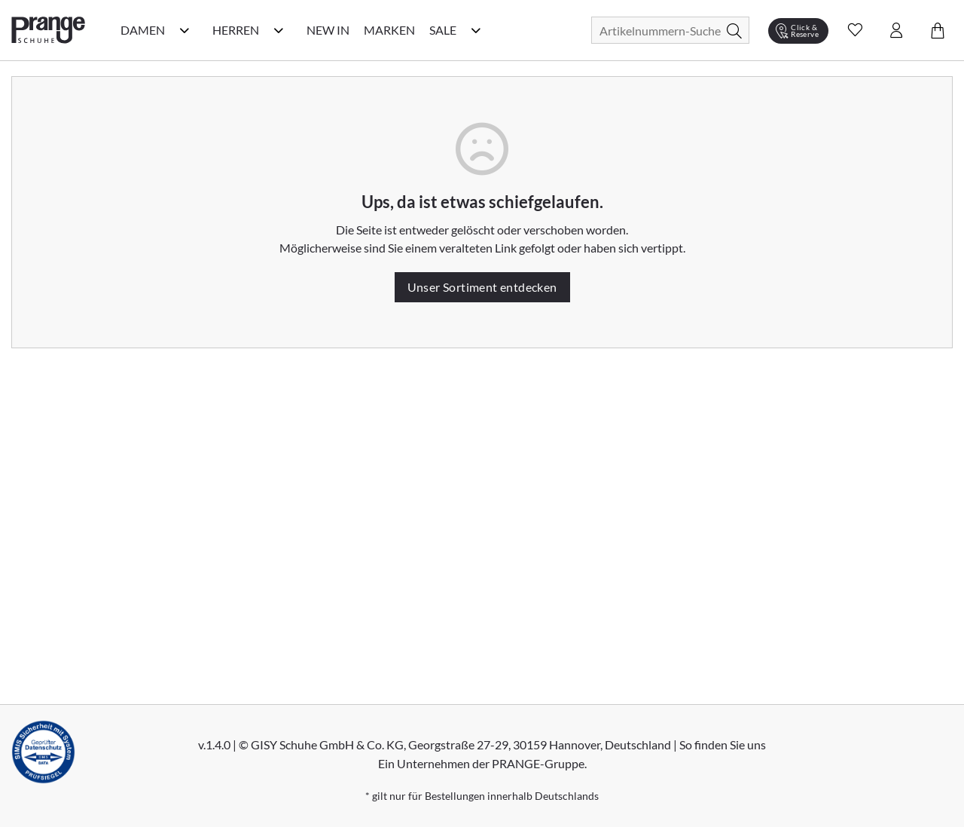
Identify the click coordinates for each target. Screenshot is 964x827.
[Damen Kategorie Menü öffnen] (184, 30)
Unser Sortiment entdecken (482, 287)
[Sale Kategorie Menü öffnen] (476, 30)
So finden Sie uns (722, 744)
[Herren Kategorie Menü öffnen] (279, 30)
